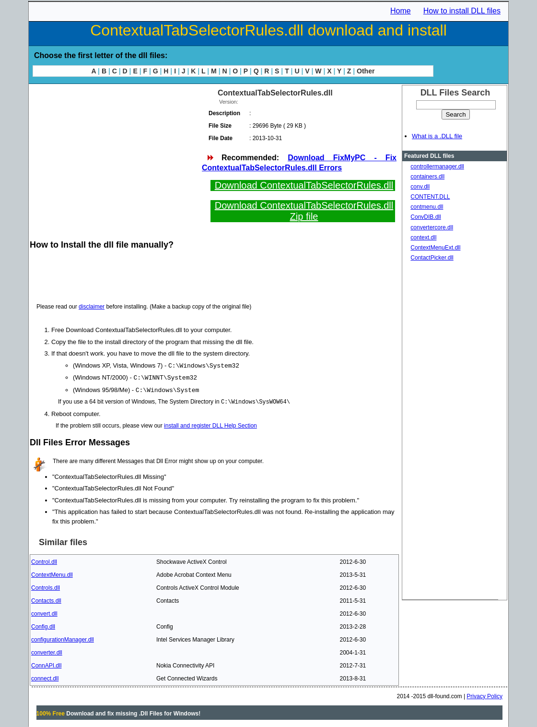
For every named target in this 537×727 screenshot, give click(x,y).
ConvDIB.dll (425, 217)
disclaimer (92, 306)
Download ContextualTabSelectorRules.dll (304, 185)
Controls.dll (45, 586)
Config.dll (43, 625)
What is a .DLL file (437, 136)
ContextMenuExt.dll (435, 247)
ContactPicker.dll (431, 257)
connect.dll (44, 677)
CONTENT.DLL (430, 196)
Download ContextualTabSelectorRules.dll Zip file (304, 211)
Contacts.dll (46, 599)
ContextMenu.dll (52, 573)
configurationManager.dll (62, 638)
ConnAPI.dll (46, 664)
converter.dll (46, 651)
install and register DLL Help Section (210, 424)
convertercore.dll (431, 227)
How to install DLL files (462, 11)
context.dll (423, 237)
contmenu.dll (426, 206)
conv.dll (420, 186)
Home (400, 11)
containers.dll (427, 176)
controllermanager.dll (437, 166)
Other (365, 71)
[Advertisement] (115, 153)
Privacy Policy (484, 694)
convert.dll (44, 612)
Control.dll (44, 560)
